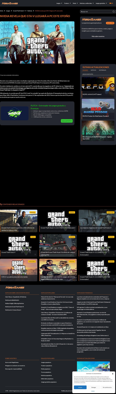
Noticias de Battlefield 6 (12, 300)
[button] (113, 373)
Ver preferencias (107, 387)
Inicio (1, 11)
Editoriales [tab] (102, 70)
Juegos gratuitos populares (49, 382)
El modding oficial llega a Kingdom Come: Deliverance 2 (93, 335)
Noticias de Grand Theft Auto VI (14, 306)
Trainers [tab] (85, 70)
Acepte (80, 387)
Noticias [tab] (93, 70)
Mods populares (45, 369)
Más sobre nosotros (98, 36)
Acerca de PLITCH (67, 121)
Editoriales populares (47, 378)
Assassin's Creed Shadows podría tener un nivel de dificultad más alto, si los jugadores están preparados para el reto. (93, 314)
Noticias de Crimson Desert (13, 310)
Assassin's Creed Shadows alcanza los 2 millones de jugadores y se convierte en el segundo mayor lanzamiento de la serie (94, 321)
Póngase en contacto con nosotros (15, 365)
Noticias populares (46, 375)
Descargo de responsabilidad (13, 369)
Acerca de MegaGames (12, 362)
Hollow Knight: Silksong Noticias (14, 303)
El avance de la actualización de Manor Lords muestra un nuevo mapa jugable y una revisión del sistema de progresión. (93, 350)
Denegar (93, 387)
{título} (92, 391)
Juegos (8, 11)
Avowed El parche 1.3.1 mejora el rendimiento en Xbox (93, 327)
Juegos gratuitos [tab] (87, 74)
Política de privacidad (67, 391)
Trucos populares (46, 372)
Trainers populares (46, 365)
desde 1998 (110, 23)
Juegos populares (46, 362)
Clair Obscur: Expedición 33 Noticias (15, 297)
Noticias (29, 11)
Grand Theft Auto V (18, 11)
